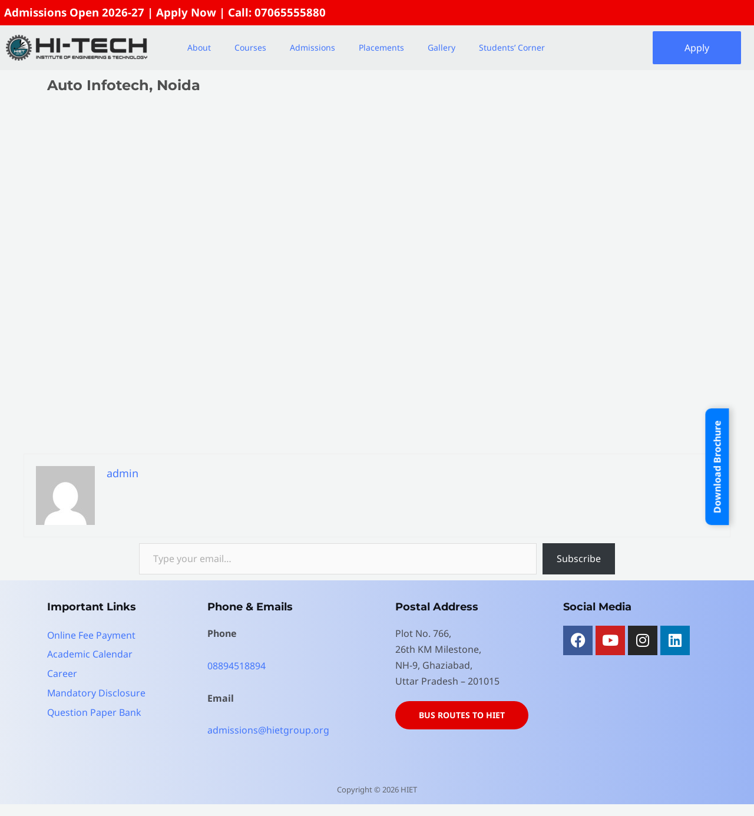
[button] (202, 47)
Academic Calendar (90, 653)
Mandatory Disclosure (96, 691)
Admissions (312, 47)
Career (62, 672)
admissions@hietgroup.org (268, 730)
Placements (381, 47)
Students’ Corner (512, 47)
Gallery (441, 47)
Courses (250, 47)
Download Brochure (716, 466)
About (199, 47)
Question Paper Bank (94, 710)
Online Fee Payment (91, 635)
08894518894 (236, 665)
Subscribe (579, 558)
